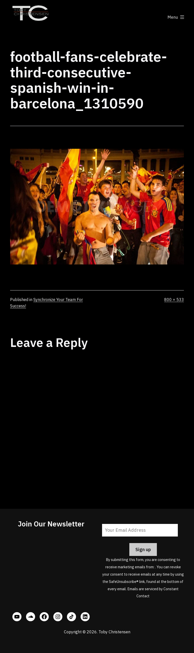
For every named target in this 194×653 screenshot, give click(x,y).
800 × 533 (174, 299)
